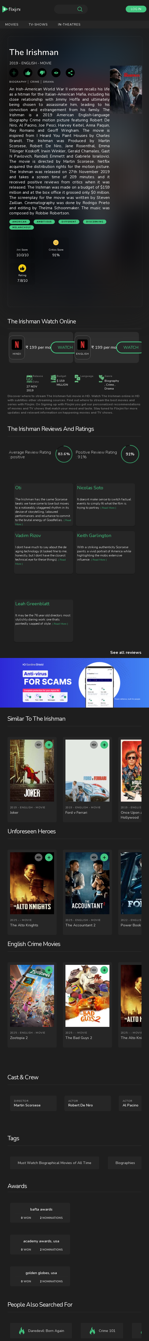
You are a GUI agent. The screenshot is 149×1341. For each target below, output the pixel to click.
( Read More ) (108, 508)
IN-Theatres (69, 24)
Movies (11, 24)
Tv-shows (38, 24)
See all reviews (125, 652)
